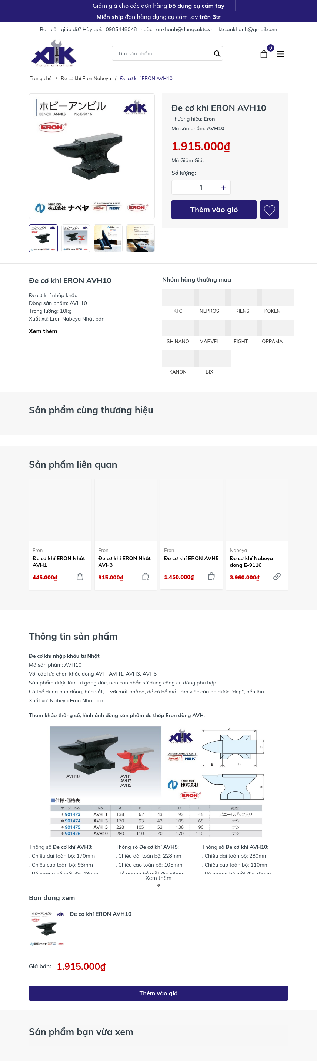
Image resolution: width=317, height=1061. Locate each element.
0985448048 (121, 29)
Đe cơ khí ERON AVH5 (191, 558)
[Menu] (280, 53)
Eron (38, 550)
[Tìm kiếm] (217, 52)
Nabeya (238, 550)
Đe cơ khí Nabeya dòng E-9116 (251, 561)
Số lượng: (183, 172)
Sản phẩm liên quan (73, 464)
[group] (91, 156)
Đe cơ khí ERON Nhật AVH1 (59, 561)
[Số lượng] (201, 187)
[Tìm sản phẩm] (167, 53)
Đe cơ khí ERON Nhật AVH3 (125, 561)
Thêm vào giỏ (214, 209)
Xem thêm (43, 331)
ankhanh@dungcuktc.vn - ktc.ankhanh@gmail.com (216, 29)
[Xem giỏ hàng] (264, 53)
